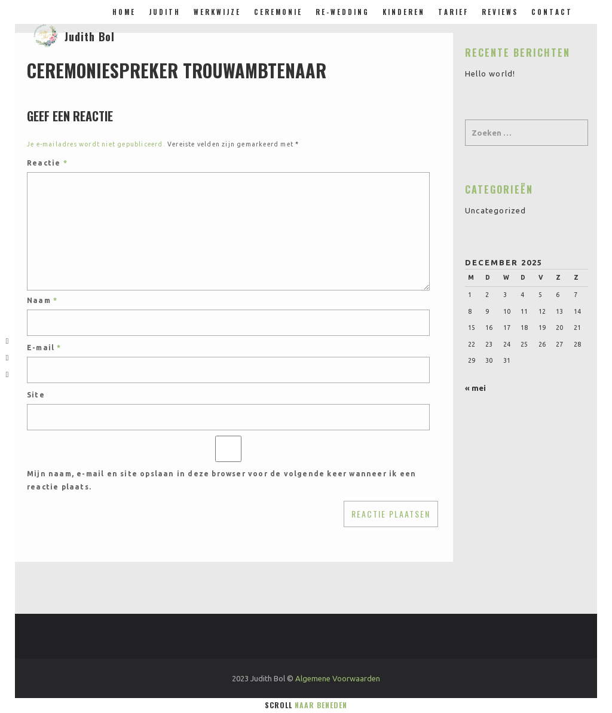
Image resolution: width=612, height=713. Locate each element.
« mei (475, 388)
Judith (164, 12)
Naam (42, 300)
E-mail (44, 347)
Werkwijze (217, 12)
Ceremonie (278, 12)
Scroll (306, 705)
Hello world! (490, 73)
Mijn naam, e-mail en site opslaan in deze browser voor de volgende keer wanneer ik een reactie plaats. (221, 480)
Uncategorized (496, 210)
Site (36, 395)
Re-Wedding (342, 12)
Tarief (453, 12)
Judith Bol (90, 36)
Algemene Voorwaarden (337, 678)
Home (124, 12)
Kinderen (403, 12)
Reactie (47, 163)
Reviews (500, 12)
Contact (552, 12)
